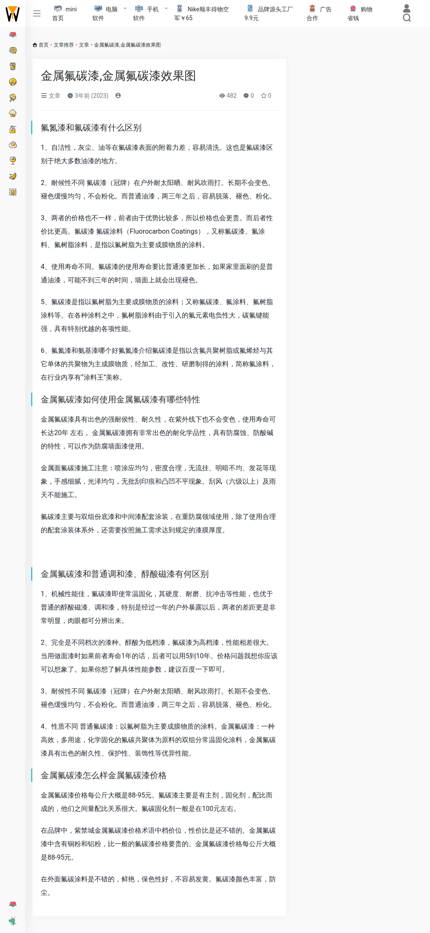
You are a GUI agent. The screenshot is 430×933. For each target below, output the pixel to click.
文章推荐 (64, 45)
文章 (84, 45)
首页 (44, 45)
